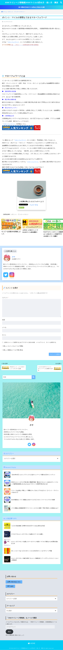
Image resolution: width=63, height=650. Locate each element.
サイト (4, 335)
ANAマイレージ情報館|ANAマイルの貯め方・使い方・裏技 (31, 2)
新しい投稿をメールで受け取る (13, 350)
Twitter (5, 278)
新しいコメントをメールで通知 (13, 346)
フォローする (33, 205)
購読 (9, 632)
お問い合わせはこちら (14, 582)
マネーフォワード (13, 42)
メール (4, 327)
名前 (3, 320)
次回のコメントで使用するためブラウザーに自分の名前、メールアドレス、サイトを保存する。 (30, 342)
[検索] (33, 377)
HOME (31, 643)
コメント (5, 297)
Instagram (12, 278)
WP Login (10, 586)
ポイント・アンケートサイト (19, 214)
